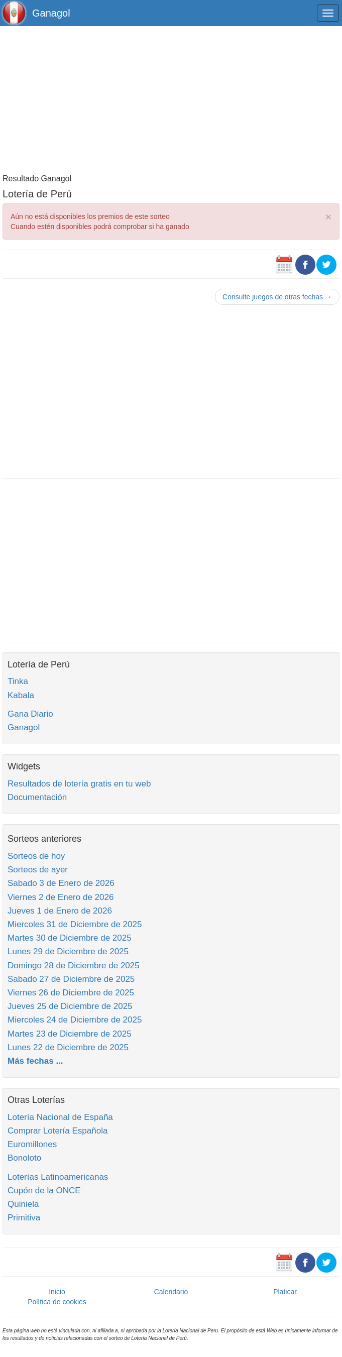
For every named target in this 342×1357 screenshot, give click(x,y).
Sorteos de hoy (36, 856)
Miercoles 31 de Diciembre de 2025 (75, 924)
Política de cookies (57, 1302)
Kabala (21, 695)
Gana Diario (30, 714)
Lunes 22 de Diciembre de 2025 (68, 1047)
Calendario (171, 1292)
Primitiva (24, 1217)
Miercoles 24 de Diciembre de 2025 (75, 1020)
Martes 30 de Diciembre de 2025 (70, 938)
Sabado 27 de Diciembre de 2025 (71, 979)
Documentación (37, 797)
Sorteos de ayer (38, 869)
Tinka (18, 681)
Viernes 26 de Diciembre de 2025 (71, 992)
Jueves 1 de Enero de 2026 (60, 911)
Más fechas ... (35, 1061)
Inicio (57, 1292)
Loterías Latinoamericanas (58, 1177)
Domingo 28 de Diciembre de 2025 (74, 965)
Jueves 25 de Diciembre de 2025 (70, 1006)
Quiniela (23, 1204)
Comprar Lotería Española (57, 1131)
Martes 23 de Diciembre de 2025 (70, 1034)
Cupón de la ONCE (44, 1190)
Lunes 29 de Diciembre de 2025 (68, 951)
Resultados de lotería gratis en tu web (79, 783)
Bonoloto (24, 1158)
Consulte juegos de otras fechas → (277, 297)
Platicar (285, 1292)
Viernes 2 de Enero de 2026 (60, 897)
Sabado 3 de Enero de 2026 (61, 883)
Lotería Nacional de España (60, 1117)
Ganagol (51, 13)
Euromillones (32, 1144)
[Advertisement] (171, 99)
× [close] (328, 216)
